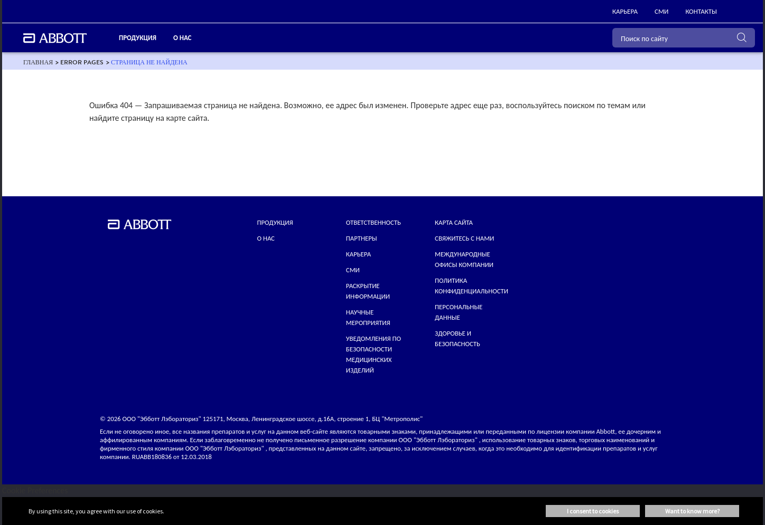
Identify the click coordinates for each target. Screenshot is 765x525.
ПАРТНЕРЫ (361, 238)
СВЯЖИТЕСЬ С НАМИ (464, 238)
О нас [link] (182, 38)
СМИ (353, 270)
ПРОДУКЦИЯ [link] (137, 38)
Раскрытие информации (368, 291)
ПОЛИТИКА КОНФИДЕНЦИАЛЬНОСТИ (471, 285)
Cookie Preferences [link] (35, 490)
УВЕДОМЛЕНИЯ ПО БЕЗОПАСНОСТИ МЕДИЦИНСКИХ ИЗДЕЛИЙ (373, 354)
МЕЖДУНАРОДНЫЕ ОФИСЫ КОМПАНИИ (464, 259)
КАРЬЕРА (358, 254)
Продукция (275, 222)
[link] (625, 12)
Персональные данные (458, 312)
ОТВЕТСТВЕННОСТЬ (373, 222)
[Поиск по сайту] (683, 37)
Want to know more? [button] (692, 511)
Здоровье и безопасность (457, 338)
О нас (266, 238)
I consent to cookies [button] (593, 511)
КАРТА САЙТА (454, 222)
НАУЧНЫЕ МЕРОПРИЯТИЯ (368, 317)
